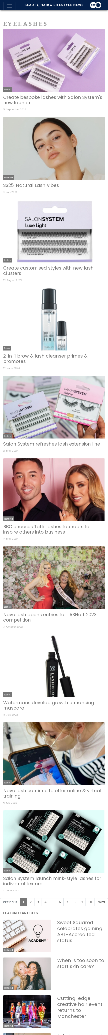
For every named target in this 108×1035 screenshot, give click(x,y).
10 (90, 902)
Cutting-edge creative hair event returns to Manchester (79, 1007)
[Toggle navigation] (9, 6)
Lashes (7, 89)
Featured (8, 177)
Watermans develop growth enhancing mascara (48, 705)
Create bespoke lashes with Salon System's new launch (52, 100)
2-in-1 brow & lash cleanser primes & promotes (45, 358)
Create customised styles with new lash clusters (48, 270)
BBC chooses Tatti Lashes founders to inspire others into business (46, 529)
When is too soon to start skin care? (80, 963)
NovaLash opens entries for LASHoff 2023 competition (49, 617)
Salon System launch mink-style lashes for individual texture (52, 881)
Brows (7, 348)
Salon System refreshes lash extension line (51, 444)
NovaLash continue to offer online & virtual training (52, 793)
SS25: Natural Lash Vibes (31, 185)
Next (101, 902)
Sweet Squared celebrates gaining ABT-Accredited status (79, 931)
